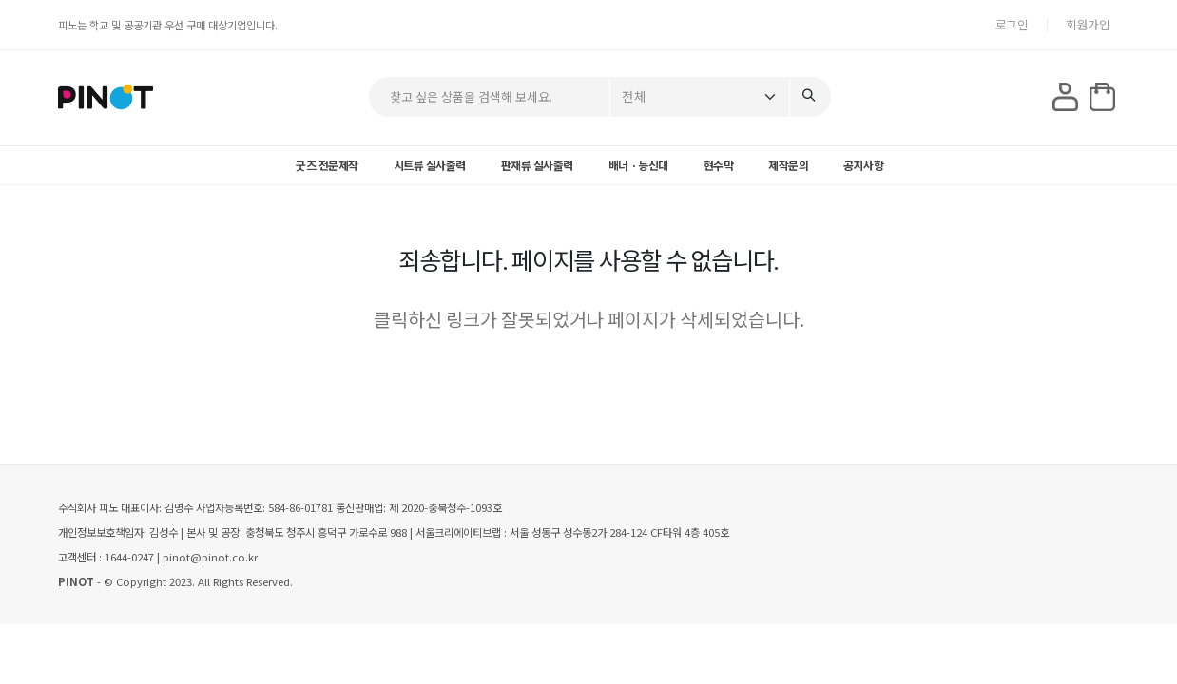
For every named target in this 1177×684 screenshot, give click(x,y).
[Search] (810, 97)
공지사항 (863, 165)
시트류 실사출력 (430, 165)
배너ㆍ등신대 (638, 165)
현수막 (719, 165)
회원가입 (1087, 24)
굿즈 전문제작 (327, 165)
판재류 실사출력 (537, 165)
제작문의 (788, 165)
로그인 (1012, 24)
